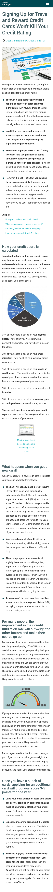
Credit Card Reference (16, 40)
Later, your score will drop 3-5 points (21, 233)
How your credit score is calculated (21, 219)
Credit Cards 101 (36, 40)
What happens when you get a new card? (24, 224)
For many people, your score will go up (22, 228)
